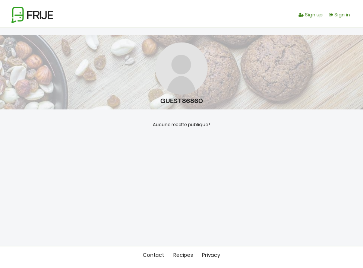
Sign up (310, 15)
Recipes (183, 255)
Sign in (339, 15)
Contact (153, 255)
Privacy (211, 255)
